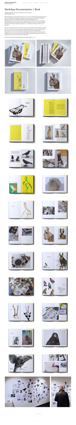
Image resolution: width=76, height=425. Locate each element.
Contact (41, 2)
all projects (25, 2)
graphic (30, 2)
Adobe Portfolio (40, 421)
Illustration (36, 2)
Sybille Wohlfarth (10, 2)
